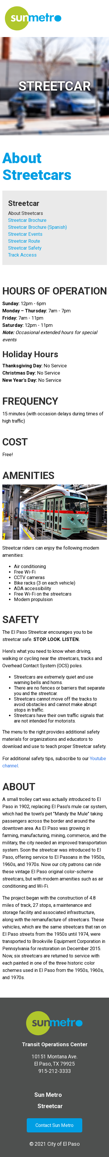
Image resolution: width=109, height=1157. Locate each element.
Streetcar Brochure (27, 220)
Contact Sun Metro (54, 1125)
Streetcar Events (25, 234)
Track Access (22, 255)
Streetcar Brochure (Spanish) (37, 227)
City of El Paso (63, 1144)
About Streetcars (25, 213)
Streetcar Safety (25, 248)
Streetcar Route (24, 241)
